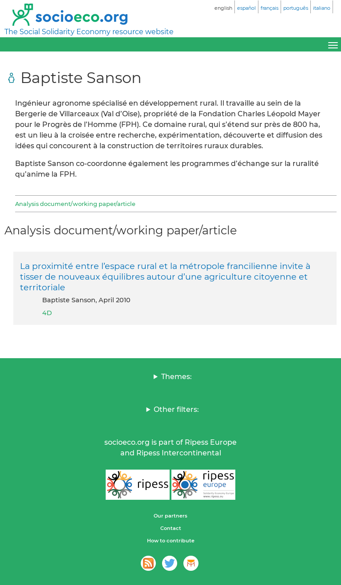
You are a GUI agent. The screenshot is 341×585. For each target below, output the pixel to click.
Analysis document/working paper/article (75, 203)
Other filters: (176, 409)
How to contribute (170, 541)
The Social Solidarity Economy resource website (89, 32)
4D (47, 313)
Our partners (170, 516)
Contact (170, 528)
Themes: (176, 376)
